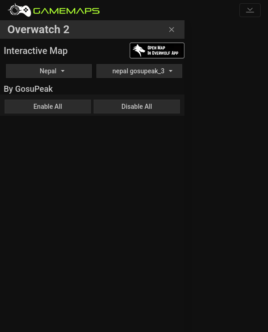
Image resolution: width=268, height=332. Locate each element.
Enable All (47, 106)
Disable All (136, 106)
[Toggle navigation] (250, 10)
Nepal (48, 71)
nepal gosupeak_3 (139, 71)
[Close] (171, 29)
